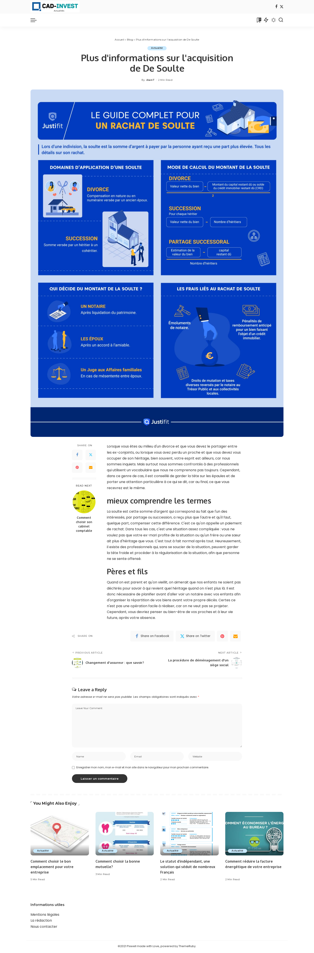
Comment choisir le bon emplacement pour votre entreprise (53, 867)
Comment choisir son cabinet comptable (84, 524)
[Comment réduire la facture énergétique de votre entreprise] (254, 835)
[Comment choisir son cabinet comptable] (84, 501)
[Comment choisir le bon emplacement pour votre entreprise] (60, 835)
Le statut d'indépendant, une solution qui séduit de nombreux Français (186, 867)
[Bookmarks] (258, 20)
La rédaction (41, 921)
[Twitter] (281, 7)
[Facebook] (276, 7)
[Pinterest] (77, 467)
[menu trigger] (36, 20)
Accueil (119, 39)
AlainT (150, 79)
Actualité (157, 48)
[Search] (280, 20)
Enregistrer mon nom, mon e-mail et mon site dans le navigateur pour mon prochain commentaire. (142, 769)
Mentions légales (45, 915)
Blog (130, 39)
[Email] (90, 467)
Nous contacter (44, 927)
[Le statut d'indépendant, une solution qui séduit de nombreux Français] (189, 835)
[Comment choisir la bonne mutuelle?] (125, 835)
